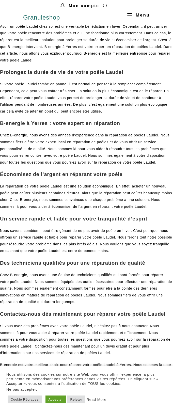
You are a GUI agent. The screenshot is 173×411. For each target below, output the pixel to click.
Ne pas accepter (21, 389)
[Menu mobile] (136, 15)
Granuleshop (41, 17)
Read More (96, 400)
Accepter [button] (56, 399)
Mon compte (84, 6)
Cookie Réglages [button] (25, 399)
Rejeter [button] (76, 399)
